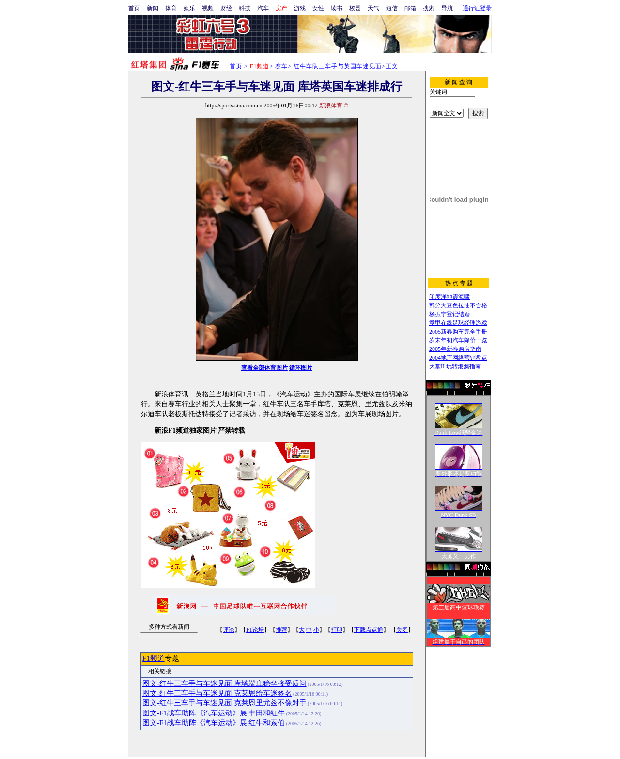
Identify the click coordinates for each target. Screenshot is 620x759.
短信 (392, 8)
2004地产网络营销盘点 (458, 357)
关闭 (402, 629)
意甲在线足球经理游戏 (458, 322)
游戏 (300, 8)
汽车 (263, 8)
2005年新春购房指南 (455, 349)
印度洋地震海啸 (449, 296)
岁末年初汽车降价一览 (458, 340)
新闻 (152, 8)
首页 (134, 8)
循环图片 (300, 367)
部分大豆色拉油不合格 (458, 305)
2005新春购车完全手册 (458, 331)
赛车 (281, 66)
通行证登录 (477, 8)
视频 (208, 8)
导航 (447, 8)
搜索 (428, 8)
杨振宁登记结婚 (449, 314)
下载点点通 (368, 629)
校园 (355, 8)
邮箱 (410, 8)
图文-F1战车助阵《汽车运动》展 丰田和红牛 (213, 713)
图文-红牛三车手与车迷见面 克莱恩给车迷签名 (217, 693)
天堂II (437, 366)
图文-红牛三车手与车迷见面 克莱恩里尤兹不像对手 (224, 703)
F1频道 (153, 658)
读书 (336, 8)
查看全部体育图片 (264, 367)
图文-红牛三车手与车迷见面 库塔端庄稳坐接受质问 (224, 683)
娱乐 (189, 8)
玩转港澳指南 (463, 366)
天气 (373, 8)
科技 (244, 8)
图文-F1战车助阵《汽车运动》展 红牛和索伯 (213, 723)
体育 (171, 8)
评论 (228, 629)
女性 (318, 8)
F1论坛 (255, 629)
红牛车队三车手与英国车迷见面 (338, 66)
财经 (226, 8)
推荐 (281, 629)
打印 (336, 629)
